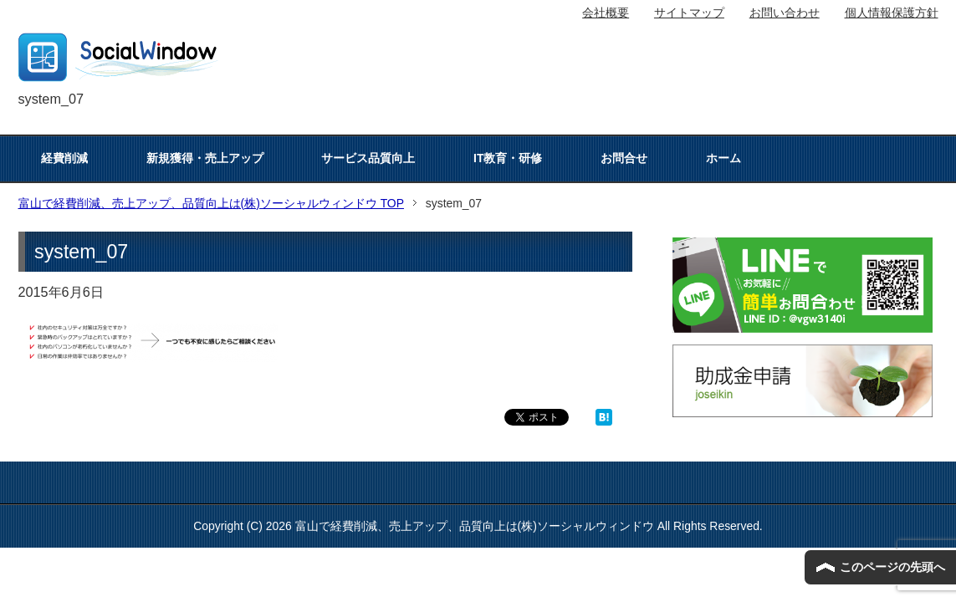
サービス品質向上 (368, 158)
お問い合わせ (784, 12)
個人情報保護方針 (891, 12)
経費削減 (64, 158)
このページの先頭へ (892, 567)
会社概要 (605, 12)
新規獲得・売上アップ (204, 158)
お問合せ (624, 158)
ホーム (723, 158)
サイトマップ (689, 12)
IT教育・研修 (507, 158)
